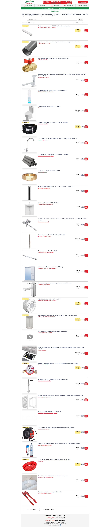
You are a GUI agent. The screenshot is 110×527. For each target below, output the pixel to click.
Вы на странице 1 (32, 509)
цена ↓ (80, 22)
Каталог (41, 5)
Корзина (55, 5)
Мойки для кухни (42, 350)
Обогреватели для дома (43, 429)
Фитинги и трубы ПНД (43, 123)
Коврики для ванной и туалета (45, 332)
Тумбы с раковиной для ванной (45, 204)
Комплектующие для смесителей (46, 252)
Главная (28, 5)
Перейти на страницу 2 (49, 509)
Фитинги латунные (42, 172)
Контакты (82, 5)
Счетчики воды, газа (42, 364)
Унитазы (40, 107)
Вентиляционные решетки (44, 397)
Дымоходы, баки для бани (44, 188)
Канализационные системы (44, 43)
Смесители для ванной (43, 221)
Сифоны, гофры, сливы (43, 77)
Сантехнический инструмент (44, 493)
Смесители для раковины (44, 284)
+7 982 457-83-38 (50, 520)
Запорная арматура (42, 59)
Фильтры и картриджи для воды (45, 91)
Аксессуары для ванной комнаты (45, 477)
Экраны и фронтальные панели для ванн (47, 413)
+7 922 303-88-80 (50, 517)
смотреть (65, 8)
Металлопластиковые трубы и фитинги (47, 300)
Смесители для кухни (43, 140)
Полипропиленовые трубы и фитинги (46, 27)
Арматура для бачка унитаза (44, 445)
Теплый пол (40, 461)
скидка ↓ (85, 22)
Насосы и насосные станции (44, 236)
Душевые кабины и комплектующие (46, 316)
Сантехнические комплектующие (45, 156)
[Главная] (29, 1)
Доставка (68, 5)
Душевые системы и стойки (44, 380)
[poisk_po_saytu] (52, 19)
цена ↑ (75, 22)
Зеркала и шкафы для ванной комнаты (47, 268)
